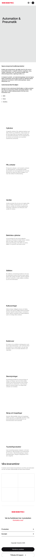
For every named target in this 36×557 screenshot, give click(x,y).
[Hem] (8, 2)
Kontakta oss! (18, 520)
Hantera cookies (18, 549)
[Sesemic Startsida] (18, 512)
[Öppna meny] (33, 3)
